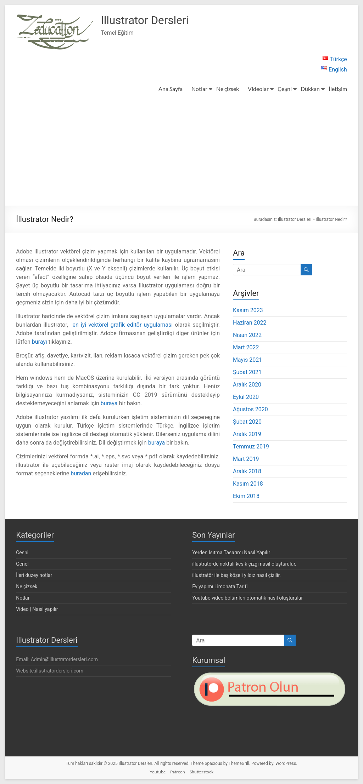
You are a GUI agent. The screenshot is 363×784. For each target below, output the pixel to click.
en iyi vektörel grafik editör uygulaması (122, 324)
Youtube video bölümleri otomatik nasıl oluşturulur (247, 598)
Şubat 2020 (247, 421)
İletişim (338, 88)
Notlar (199, 88)
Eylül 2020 (246, 397)
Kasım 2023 (248, 310)
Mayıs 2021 (247, 359)
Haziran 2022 (250, 322)
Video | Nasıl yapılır (37, 609)
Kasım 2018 (248, 483)
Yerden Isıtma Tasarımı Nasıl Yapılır (231, 552)
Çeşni (285, 88)
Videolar (258, 88)
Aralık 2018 (247, 471)
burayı (39, 341)
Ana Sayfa (170, 88)
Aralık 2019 (247, 434)
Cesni (22, 552)
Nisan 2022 (247, 335)
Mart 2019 (246, 459)
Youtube (158, 771)
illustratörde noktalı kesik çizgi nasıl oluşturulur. (244, 564)
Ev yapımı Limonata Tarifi (219, 586)
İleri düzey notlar (34, 575)
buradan (81, 473)
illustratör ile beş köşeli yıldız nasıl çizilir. (236, 575)
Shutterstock (201, 771)
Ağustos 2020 (250, 409)
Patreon (177, 771)
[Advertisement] (181, 152)
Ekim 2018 (246, 496)
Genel (22, 564)
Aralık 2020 (247, 384)
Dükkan (310, 88)
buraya (109, 403)
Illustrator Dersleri (151, 20)
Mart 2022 (246, 347)
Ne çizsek (227, 88)
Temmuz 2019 (251, 446)
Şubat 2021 (247, 372)
